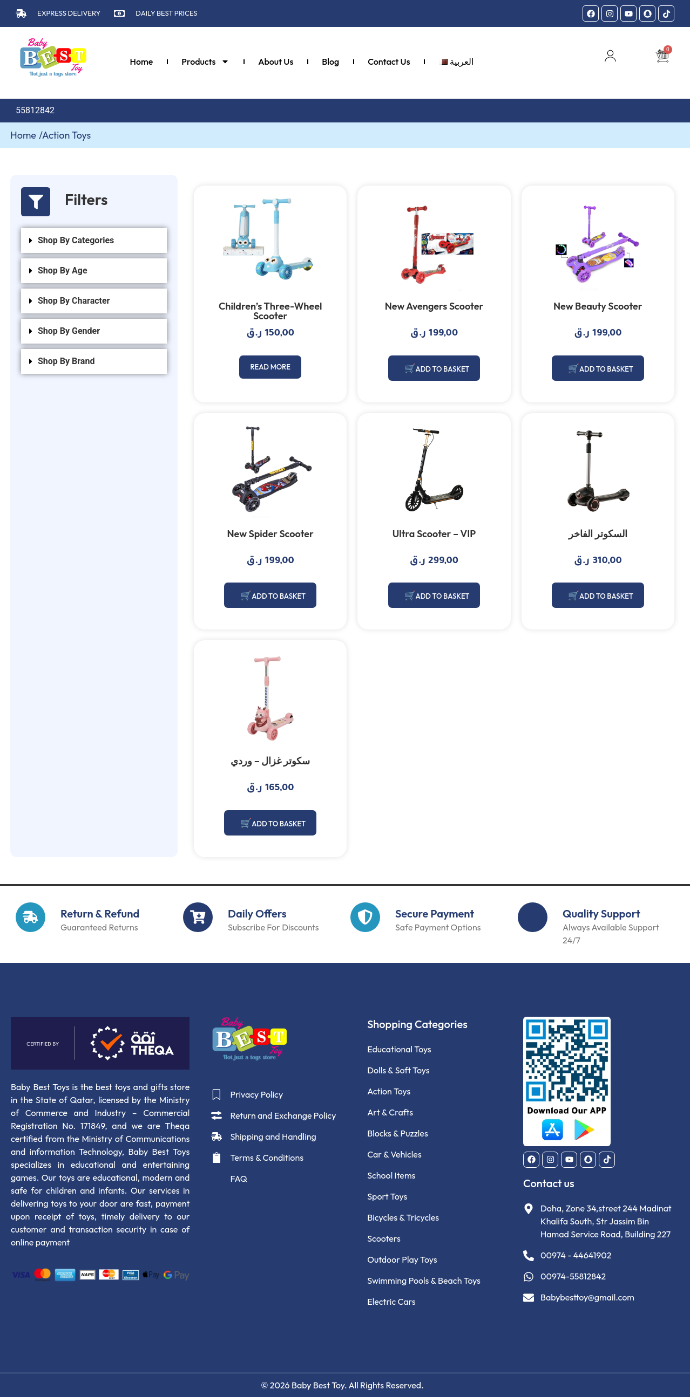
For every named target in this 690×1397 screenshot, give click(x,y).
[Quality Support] (532, 917)
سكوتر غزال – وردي (270, 761)
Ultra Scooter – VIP (434, 534)
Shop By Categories (76, 240)
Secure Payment (434, 913)
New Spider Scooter (270, 534)
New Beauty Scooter (597, 306)
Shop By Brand (66, 361)
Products (205, 61)
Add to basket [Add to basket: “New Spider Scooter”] (279, 596)
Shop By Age (62, 270)
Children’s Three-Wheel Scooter (270, 311)
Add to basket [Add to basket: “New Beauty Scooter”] (606, 369)
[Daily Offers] (198, 917)
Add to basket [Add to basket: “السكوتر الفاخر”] (606, 596)
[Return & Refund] (30, 917)
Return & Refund (99, 913)
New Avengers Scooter (434, 306)
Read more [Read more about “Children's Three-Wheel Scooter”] (270, 367)
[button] (94, 240)
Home (141, 61)
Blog (330, 61)
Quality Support (601, 913)
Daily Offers (257, 913)
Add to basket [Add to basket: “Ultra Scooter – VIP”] (442, 596)
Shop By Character (74, 301)
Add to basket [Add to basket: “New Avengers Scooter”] (442, 369)
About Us (275, 61)
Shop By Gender (69, 331)
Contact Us (389, 61)
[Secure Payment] (365, 917)
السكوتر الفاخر (598, 534)
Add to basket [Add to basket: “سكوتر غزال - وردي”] (279, 823)
